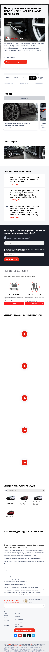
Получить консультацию (13, 62)
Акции (5, 613)
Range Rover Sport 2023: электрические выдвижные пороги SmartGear (17, 124)
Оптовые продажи (19, 626)
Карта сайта (17, 624)
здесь (41, 645)
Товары (5, 617)
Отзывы (6, 615)
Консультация (9, 259)
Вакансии (6, 623)
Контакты (17, 611)
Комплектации (39, 83)
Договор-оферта (18, 622)
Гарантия (6, 622)
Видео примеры (8, 83)
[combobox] (26, 490)
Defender (8, 77)
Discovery (16, 77)
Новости (6, 611)
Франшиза (6, 625)
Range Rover (24, 77)
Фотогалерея (24, 83)
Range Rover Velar (41, 78)
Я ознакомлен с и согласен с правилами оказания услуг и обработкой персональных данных (25, 250)
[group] (14, 152)
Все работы (24, 98)
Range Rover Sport (32, 78)
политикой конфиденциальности (20, 249)
